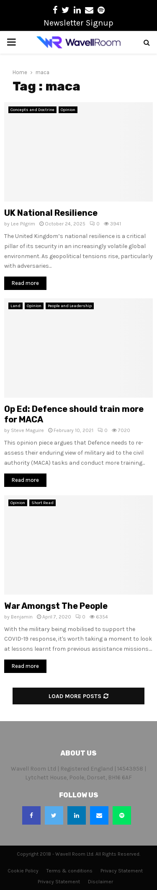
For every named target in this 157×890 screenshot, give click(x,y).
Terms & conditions (69, 871)
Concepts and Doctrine (32, 109)
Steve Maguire (27, 430)
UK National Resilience (51, 213)
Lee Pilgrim (23, 224)
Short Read (42, 502)
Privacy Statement (121, 871)
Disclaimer (100, 882)
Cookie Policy (23, 871)
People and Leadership (70, 305)
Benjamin (22, 617)
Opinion (68, 109)
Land (15, 305)
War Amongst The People (56, 606)
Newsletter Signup (78, 23)
